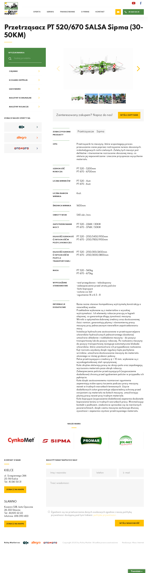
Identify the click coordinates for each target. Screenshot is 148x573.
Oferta (37, 12)
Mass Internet (138, 543)
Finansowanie (67, 12)
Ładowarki (15, 89)
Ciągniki (13, 71)
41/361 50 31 (15, 482)
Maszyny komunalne (20, 98)
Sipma (100, 131)
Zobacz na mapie (15, 489)
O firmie (85, 12)
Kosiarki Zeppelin (18, 80)
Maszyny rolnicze (19, 107)
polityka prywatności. (105, 515)
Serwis (50, 12)
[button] (138, 68)
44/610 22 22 (16, 513)
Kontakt (100, 12)
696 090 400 (21, 516)
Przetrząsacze (86, 131)
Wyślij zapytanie (129, 115)
